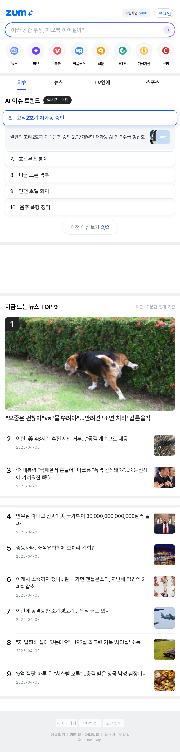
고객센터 (113, 723)
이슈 (21, 82)
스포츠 (153, 82)
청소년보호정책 (116, 734)
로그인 (164, 13)
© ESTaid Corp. (90, 740)
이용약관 (58, 734)
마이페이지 (66, 723)
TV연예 (102, 82)
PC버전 (90, 723)
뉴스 (58, 82)
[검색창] (82, 30)
